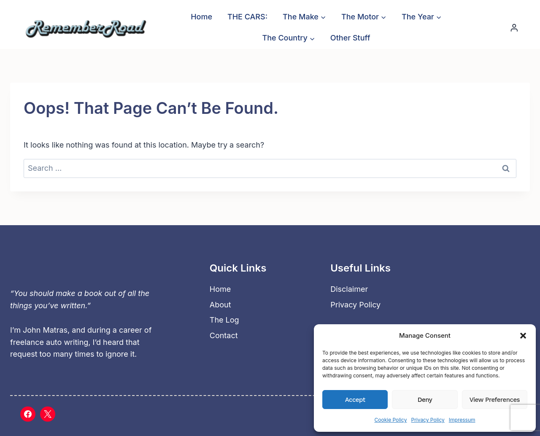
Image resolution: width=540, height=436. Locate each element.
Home (201, 16)
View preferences (495, 400)
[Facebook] (27, 414)
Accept (355, 400)
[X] (47, 414)
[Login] (514, 28)
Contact (224, 335)
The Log (224, 319)
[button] (523, 335)
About (220, 304)
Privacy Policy (427, 420)
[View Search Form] (482, 27)
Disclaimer (349, 289)
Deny (425, 400)
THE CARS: (247, 16)
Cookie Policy (390, 420)
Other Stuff (350, 37)
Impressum (462, 420)
